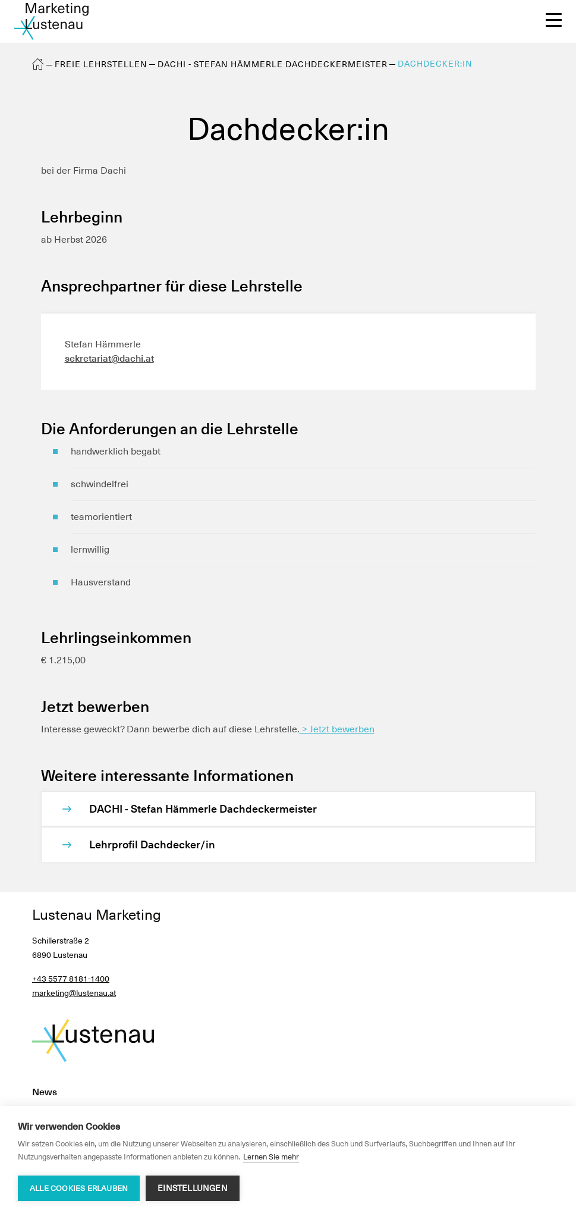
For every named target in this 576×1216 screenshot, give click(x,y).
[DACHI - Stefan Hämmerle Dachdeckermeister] (300, 809)
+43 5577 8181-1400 (70, 978)
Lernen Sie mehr (271, 1157)
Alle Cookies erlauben (79, 1188)
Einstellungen (193, 1188)
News (44, 1092)
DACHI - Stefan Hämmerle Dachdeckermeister (273, 64)
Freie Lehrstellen (101, 64)
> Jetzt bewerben (337, 729)
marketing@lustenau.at (74, 993)
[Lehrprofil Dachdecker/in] (300, 844)
